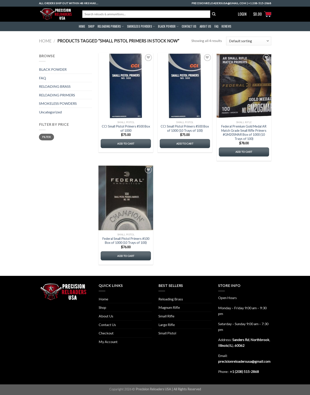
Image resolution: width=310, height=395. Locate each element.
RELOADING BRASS (55, 86)
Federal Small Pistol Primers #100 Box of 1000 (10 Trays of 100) (125, 241)
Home (45, 40)
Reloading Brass (170, 299)
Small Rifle (166, 316)
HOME (82, 26)
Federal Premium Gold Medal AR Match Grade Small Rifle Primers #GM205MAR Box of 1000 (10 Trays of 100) (243, 132)
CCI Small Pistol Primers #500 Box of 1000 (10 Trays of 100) (185, 128)
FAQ (216, 26)
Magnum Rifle (169, 307)
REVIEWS (226, 26)
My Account (108, 342)
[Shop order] (248, 41)
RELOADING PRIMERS (111, 26)
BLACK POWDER (168, 26)
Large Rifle (166, 324)
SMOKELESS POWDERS (141, 26)
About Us (106, 316)
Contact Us (107, 324)
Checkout (106, 333)
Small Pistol (167, 333)
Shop (91, 26)
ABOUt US (205, 26)
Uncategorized (50, 112)
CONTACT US (189, 26)
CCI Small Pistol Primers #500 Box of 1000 (126, 128)
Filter (46, 137)
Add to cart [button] (125, 143)
